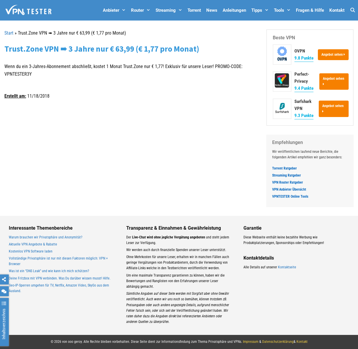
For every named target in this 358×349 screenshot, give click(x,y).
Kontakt (337, 10)
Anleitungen (234, 10)
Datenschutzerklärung (278, 342)
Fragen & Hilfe (310, 10)
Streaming (170, 10)
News (211, 10)
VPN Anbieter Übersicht (289, 189)
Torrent (194, 10)
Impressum (250, 342)
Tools (283, 10)
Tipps (261, 10)
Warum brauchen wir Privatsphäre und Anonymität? (45, 237)
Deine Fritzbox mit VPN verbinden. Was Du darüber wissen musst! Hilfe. (59, 278)
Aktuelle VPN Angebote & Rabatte (33, 244)
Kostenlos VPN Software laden (30, 251)
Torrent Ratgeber (284, 168)
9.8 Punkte (303, 58)
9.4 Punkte (303, 88)
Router (142, 10)
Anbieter (115, 10)
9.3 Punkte (303, 115)
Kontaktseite (287, 267)
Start (8, 33)
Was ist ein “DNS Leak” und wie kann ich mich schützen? (49, 271)
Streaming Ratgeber (286, 175)
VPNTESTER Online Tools (290, 196)
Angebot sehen (333, 54)
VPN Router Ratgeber (287, 182)
